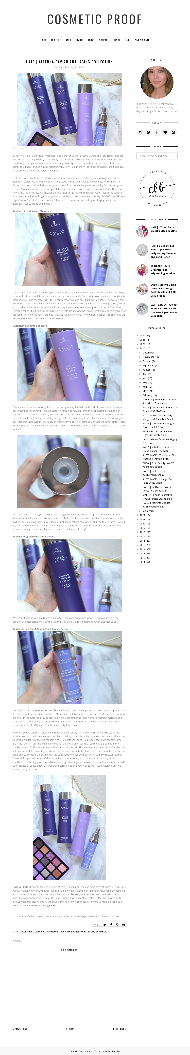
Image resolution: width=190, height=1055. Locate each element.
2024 (142, 344)
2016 (142, 540)
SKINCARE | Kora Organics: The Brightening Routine (163, 269)
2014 (142, 549)
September (148, 365)
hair (63, 931)
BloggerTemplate (113, 1051)
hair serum (87, 931)
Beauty (79, 40)
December (148, 352)
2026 (142, 335)
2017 (142, 536)
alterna (27, 931)
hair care (73, 931)
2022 (142, 515)
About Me (56, 40)
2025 (142, 339)
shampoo (101, 931)
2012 (142, 557)
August (146, 369)
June (145, 378)
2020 (142, 523)
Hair (127, 40)
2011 (142, 561)
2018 (142, 532)
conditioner (51, 931)
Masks (116, 40)
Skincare (103, 40)
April (145, 386)
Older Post (118, 1029)
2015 (142, 545)
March (146, 391)
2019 (142, 527)
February (147, 395)
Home (43, 40)
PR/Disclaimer (142, 40)
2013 (142, 553)
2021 (142, 519)
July (144, 373)
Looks (91, 40)
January (147, 510)
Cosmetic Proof (95, 18)
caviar (38, 931)
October (147, 361)
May (145, 382)
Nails (68, 40)
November (148, 356)
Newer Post (21, 1029)
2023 (142, 348)
